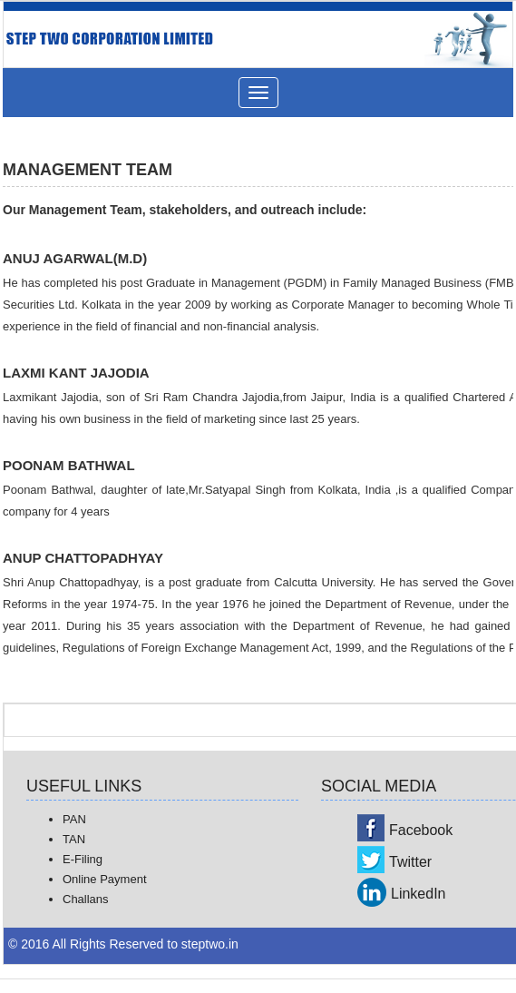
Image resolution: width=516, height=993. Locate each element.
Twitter (410, 862)
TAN (74, 839)
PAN (74, 819)
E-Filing (82, 859)
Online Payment (105, 879)
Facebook (421, 830)
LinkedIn (418, 893)
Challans (86, 899)
